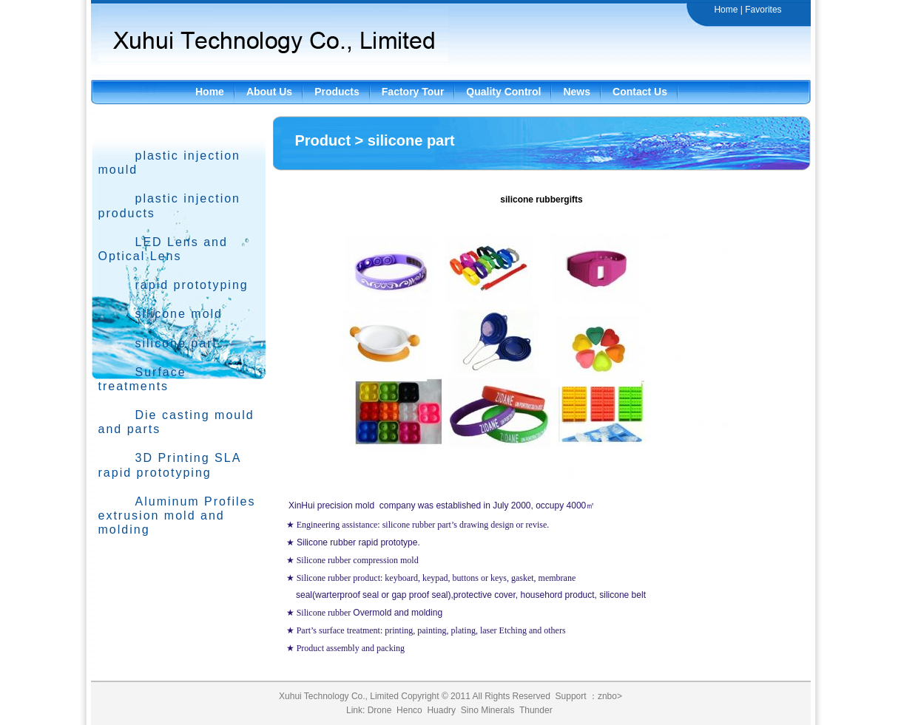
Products (337, 92)
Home (726, 9)
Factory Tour (413, 92)
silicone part (176, 343)
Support (571, 696)
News (576, 92)
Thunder (536, 710)
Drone (380, 710)
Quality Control (503, 92)
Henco (409, 710)
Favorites (763, 9)
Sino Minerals (488, 710)
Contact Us (640, 92)
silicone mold (179, 313)
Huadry (441, 710)
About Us (269, 92)
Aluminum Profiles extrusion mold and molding (177, 515)
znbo (607, 696)
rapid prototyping (192, 285)
